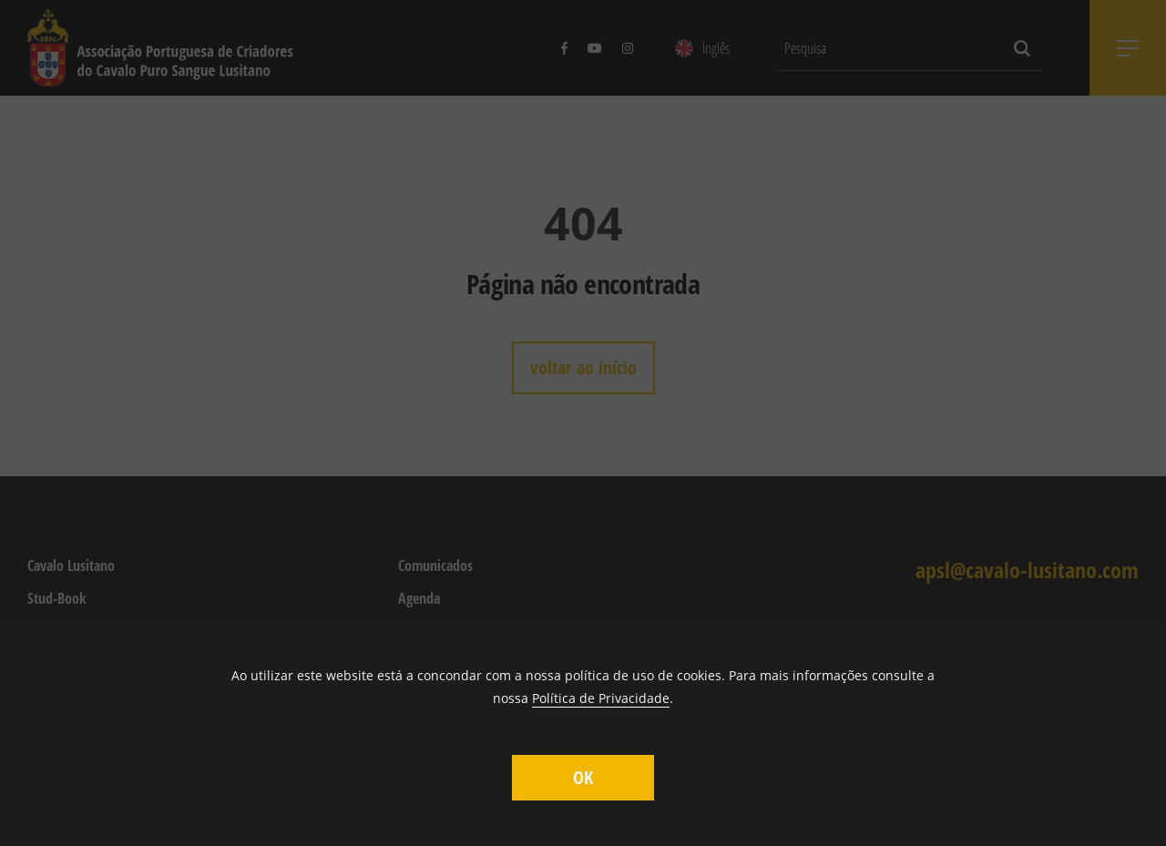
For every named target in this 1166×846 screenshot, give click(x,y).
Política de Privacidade (601, 698)
